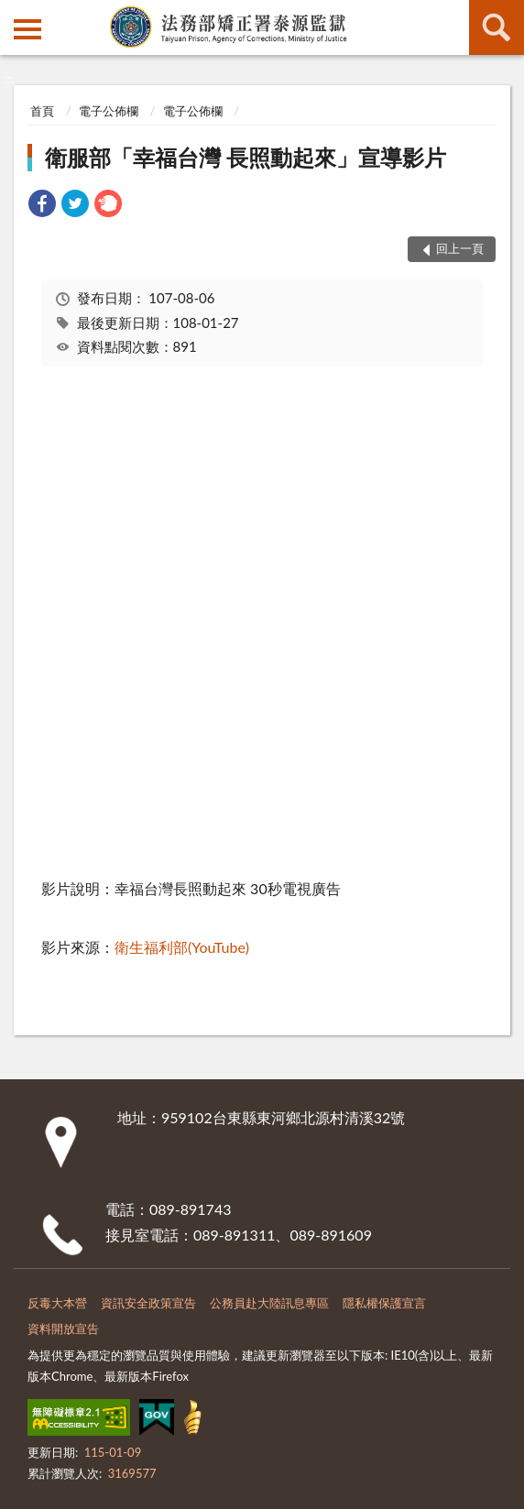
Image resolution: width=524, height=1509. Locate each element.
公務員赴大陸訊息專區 (269, 1303)
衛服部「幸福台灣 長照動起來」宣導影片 (245, 157)
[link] (42, 206)
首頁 (42, 111)
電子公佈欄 (108, 111)
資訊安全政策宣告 (148, 1303)
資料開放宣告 (63, 1328)
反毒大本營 (57, 1303)
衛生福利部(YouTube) (182, 947)
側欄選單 (27, 29)
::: (14, 13)
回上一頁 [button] (460, 248)
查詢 (496, 27)
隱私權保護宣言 (384, 1303)
